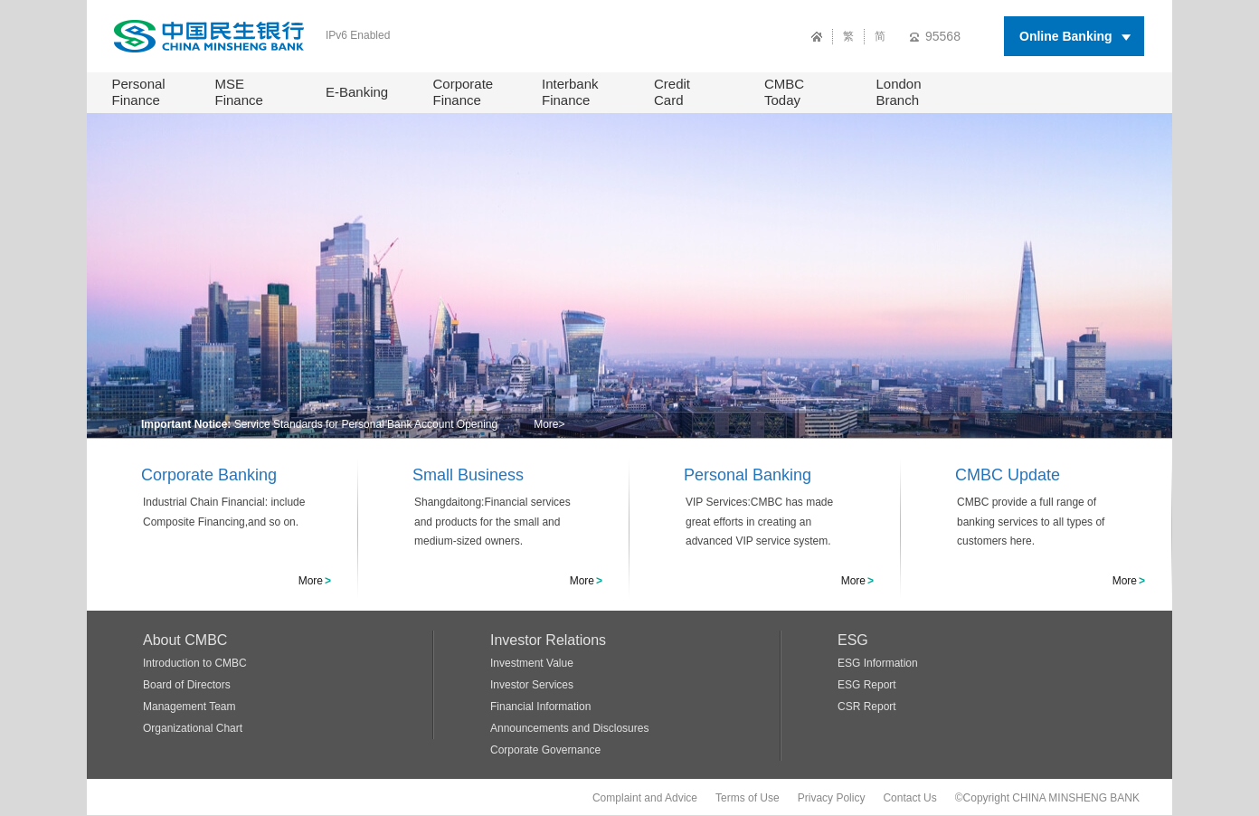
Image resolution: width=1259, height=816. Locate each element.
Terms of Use (747, 798)
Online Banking (1065, 36)
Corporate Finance (463, 92)
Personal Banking (747, 475)
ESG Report (867, 684)
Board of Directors (187, 684)
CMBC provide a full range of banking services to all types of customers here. (1030, 521)
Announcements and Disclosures (569, 728)
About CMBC (185, 640)
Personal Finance (139, 92)
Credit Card (672, 92)
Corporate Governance (545, 750)
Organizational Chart (192, 728)
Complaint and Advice (644, 798)
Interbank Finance (570, 92)
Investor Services (531, 684)
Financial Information (540, 706)
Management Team (189, 706)
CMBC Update (1007, 475)
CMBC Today (784, 92)
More (549, 424)
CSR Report (867, 706)
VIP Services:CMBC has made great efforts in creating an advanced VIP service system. (759, 521)
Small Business (468, 475)
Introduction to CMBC (195, 663)
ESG (853, 640)
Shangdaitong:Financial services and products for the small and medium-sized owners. (492, 521)
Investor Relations (548, 640)
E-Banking (357, 92)
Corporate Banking (209, 475)
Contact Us (909, 798)
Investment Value (531, 663)
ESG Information (878, 663)
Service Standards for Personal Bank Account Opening (366, 424)
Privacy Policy (832, 798)
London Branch (899, 92)
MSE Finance (239, 92)
